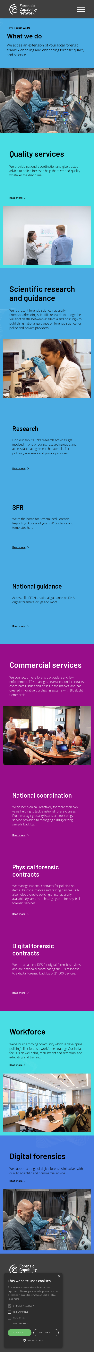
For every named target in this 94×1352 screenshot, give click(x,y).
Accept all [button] (19, 1332)
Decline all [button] (46, 1332)
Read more (15, 197)
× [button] (59, 1276)
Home (10, 27)
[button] (33, 1340)
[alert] (33, 1310)
